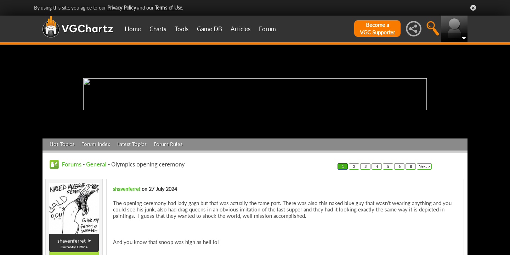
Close (473, 8)
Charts (157, 29)
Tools (181, 29)
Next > (424, 166)
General (96, 164)
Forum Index (95, 144)
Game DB (209, 29)
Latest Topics (132, 144)
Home (133, 29)
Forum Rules (168, 144)
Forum (267, 29)
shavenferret (126, 189)
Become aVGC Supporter (377, 28)
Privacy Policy (121, 8)
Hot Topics (62, 144)
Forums (71, 164)
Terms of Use (168, 8)
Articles (240, 29)
